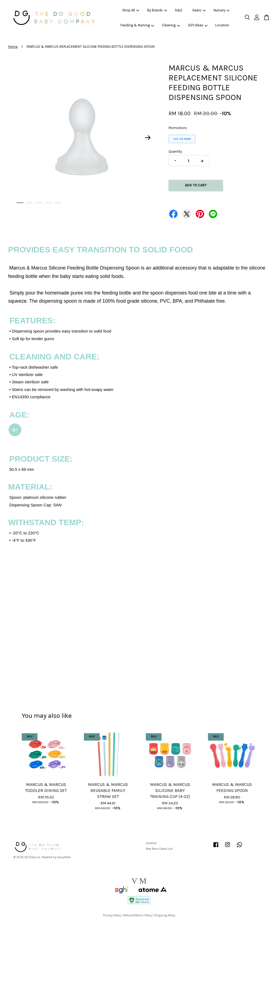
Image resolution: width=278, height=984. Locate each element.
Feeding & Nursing (137, 25)
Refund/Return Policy (137, 915)
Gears (199, 10)
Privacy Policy (112, 915)
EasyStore (64, 857)
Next (147, 138)
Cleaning (171, 25)
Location (222, 25)
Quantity (175, 151)
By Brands (157, 10)
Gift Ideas (198, 25)
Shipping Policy (164, 915)
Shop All (130, 10)
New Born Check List (159, 849)
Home (13, 47)
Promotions (178, 128)
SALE (178, 10)
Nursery (222, 10)
